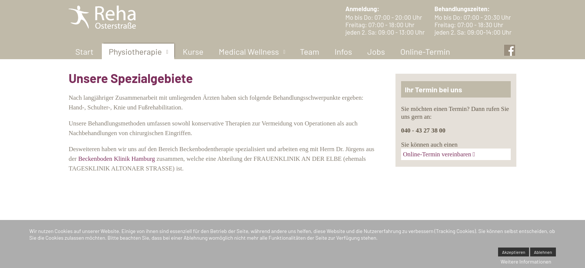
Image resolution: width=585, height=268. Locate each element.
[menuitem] (84, 51)
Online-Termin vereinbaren (437, 154)
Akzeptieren (513, 252)
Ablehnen (543, 252)
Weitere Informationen (526, 261)
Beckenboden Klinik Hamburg (116, 158)
